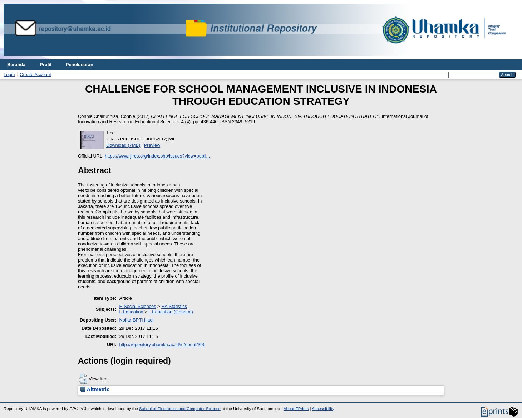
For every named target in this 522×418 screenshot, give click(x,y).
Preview (152, 145)
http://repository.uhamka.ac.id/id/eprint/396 (162, 344)
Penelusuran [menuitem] (79, 64)
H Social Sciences (137, 306)
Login (9, 74)
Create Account (35, 74)
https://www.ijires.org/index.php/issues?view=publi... (157, 156)
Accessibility (323, 409)
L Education (131, 311)
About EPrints (296, 409)
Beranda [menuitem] (16, 64)
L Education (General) (170, 311)
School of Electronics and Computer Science (180, 409)
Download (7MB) (123, 145)
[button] (83, 379)
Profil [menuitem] (45, 64)
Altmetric (94, 389)
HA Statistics (174, 306)
